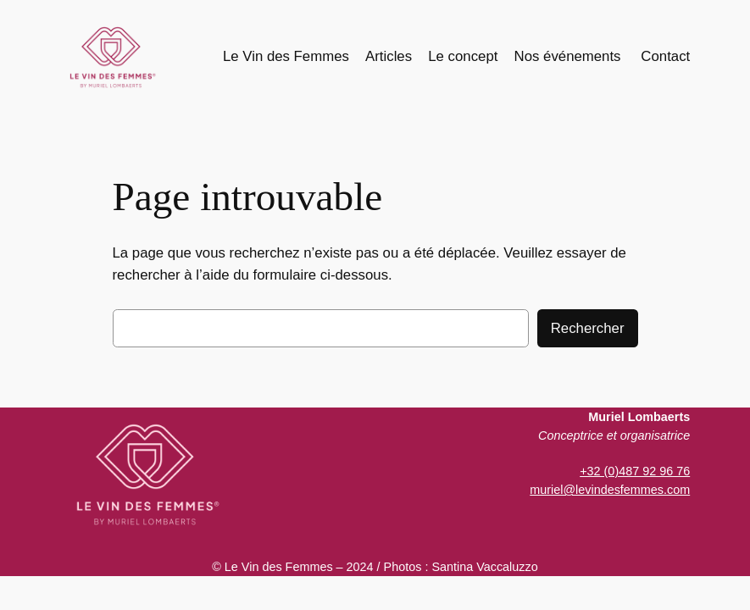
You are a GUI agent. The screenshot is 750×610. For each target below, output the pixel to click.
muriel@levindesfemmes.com (610, 489)
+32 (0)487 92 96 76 (635, 471)
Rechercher (588, 328)
